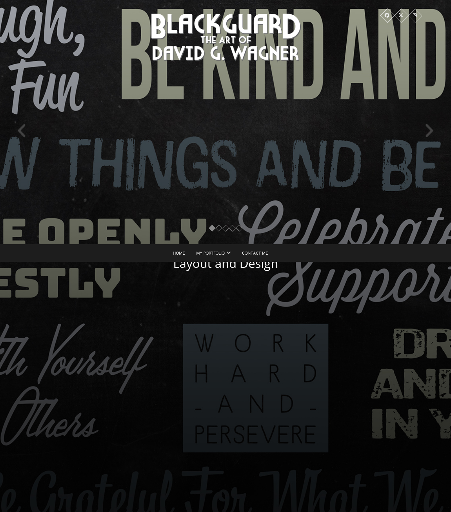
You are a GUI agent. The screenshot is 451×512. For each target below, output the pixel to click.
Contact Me (255, 253)
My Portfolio (210, 253)
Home (179, 253)
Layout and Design (228, 263)
